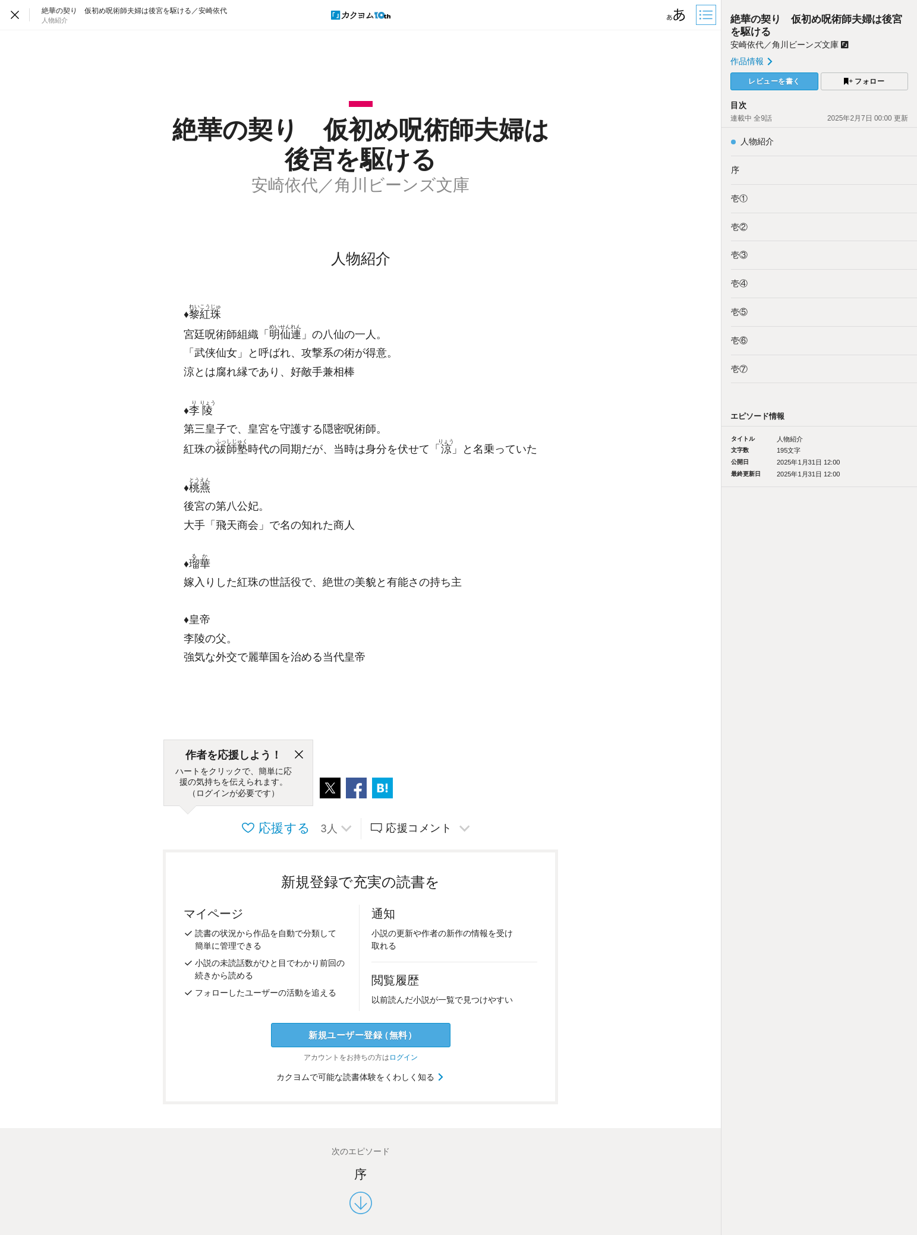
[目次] (707, 15)
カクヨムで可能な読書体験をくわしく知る (360, 1077)
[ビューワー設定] (676, 15)
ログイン (403, 1057)
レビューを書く (774, 81)
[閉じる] (299, 755)
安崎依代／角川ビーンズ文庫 (789, 44)
